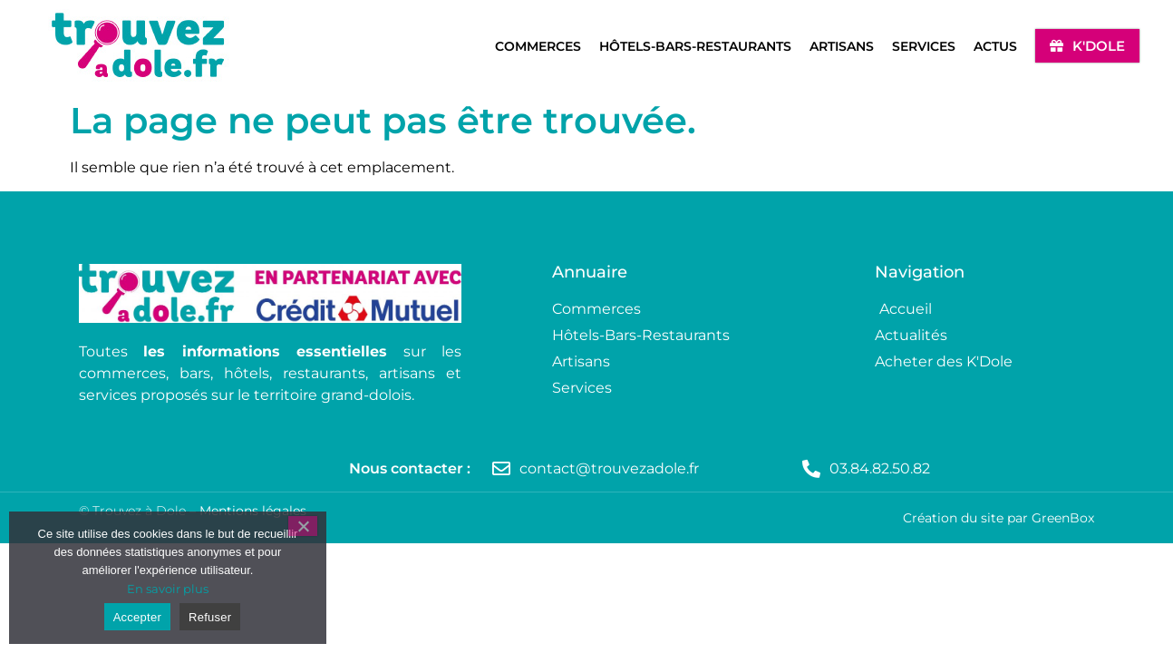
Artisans (841, 46)
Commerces (538, 46)
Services (923, 46)
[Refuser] (302, 526)
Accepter (137, 617)
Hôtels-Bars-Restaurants (695, 46)
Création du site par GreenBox (998, 518)
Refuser (210, 617)
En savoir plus (167, 588)
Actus (995, 46)
